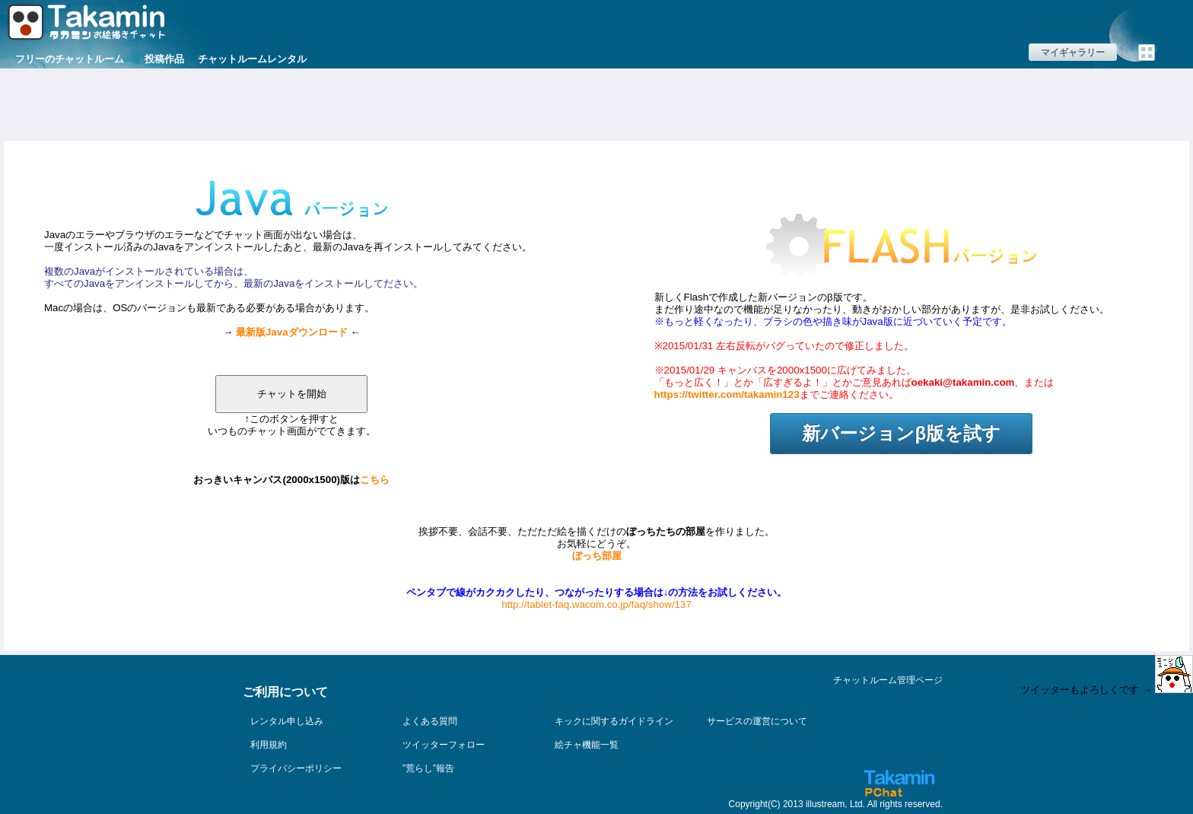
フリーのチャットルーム (69, 59)
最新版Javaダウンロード (292, 332)
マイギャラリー (1073, 52)
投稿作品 (164, 59)
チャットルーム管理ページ (888, 680)
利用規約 (268, 744)
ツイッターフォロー (443, 744)
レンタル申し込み (286, 721)
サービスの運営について (757, 721)
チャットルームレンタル (252, 59)
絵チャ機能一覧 (587, 744)
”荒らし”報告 (428, 768)
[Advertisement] (596, 102)
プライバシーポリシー (296, 768)
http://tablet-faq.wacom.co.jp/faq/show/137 (596, 604)
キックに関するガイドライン (614, 721)
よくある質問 (429, 721)
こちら (375, 479)
